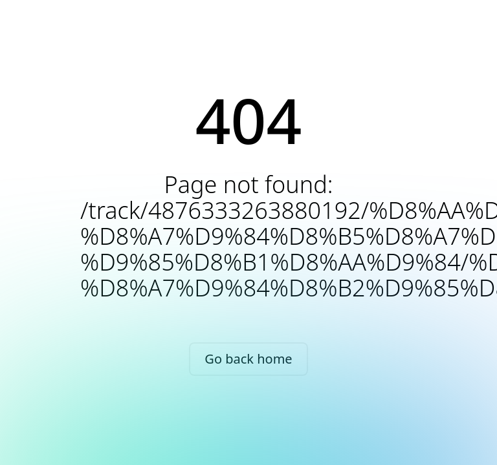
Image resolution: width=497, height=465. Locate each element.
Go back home (248, 358)
